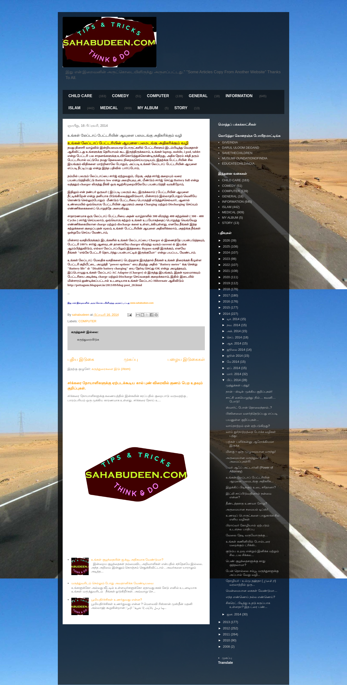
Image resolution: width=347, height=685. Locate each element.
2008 (227, 646)
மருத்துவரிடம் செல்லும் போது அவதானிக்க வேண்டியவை (112, 583)
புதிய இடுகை (80, 359)
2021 (227, 271)
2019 (227, 283)
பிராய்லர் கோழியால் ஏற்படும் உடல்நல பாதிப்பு (247, 527)
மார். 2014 (234, 374)
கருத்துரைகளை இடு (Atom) (111, 369)
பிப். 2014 (234, 380)
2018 (227, 289)
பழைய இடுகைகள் (186, 359)
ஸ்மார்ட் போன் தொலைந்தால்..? (249, 407)
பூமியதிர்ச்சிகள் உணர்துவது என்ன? (116, 599)
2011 (227, 634)
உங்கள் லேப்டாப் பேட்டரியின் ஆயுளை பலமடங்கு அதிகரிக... (249, 479)
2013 (227, 622)
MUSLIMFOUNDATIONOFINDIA (244, 158)
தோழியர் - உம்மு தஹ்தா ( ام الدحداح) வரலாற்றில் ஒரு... (251, 582)
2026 (227, 240)
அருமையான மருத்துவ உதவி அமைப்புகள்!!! (247, 459)
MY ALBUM (148, 108)
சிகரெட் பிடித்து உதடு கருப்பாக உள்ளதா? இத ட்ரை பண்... (248, 605)
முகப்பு (131, 359)
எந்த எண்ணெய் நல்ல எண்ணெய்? (250, 597)
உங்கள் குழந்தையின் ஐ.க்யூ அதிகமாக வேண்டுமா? (127, 559)
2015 (227, 307)
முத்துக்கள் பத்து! (237, 385)
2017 (227, 295)
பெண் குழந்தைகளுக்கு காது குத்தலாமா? (245, 563)
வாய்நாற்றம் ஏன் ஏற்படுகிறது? (248, 426)
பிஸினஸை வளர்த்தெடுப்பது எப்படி (251, 413)
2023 (227, 259)
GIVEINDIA (230, 142)
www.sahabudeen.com (141, 303)
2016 (227, 301)
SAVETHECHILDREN (237, 153)
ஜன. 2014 (234, 614)
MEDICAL (109, 108)
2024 (227, 252)
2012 (227, 628)
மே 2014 (233, 361)
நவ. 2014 (234, 325)
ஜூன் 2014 (235, 355)
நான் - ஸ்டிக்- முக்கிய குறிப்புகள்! (249, 391)
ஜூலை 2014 (236, 349)
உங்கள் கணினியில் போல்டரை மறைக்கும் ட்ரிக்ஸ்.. (248, 543)
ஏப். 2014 (234, 368)
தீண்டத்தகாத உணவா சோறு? (246, 503)
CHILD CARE (80, 96)
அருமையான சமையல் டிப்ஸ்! (247, 509)
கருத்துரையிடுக (88, 339)
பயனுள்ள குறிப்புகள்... (242, 420)
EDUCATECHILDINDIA (238, 163)
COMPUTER (158, 96)
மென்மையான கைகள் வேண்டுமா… (251, 590)
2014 (227, 314)
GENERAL (198, 96)
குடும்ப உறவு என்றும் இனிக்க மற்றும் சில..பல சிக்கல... (252, 553)
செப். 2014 (235, 337)
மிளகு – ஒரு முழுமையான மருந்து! (250, 451)
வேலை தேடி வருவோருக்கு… (247, 535)
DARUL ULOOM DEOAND (240, 147)
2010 (227, 640)
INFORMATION (239, 96)
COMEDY (120, 96)
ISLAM (74, 108)
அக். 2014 (234, 331)
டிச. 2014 (233, 319)
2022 (227, 265)
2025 (227, 246)
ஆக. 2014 (234, 343)
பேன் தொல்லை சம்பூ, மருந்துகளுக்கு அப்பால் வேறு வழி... (252, 573)
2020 (227, 277)
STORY (180, 108)
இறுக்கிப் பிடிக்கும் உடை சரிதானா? (251, 487)
